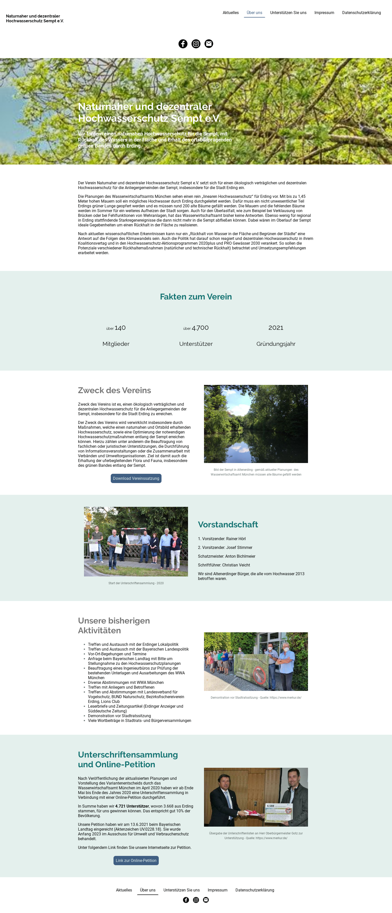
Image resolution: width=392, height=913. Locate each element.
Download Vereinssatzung (136, 478)
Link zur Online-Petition (136, 860)
